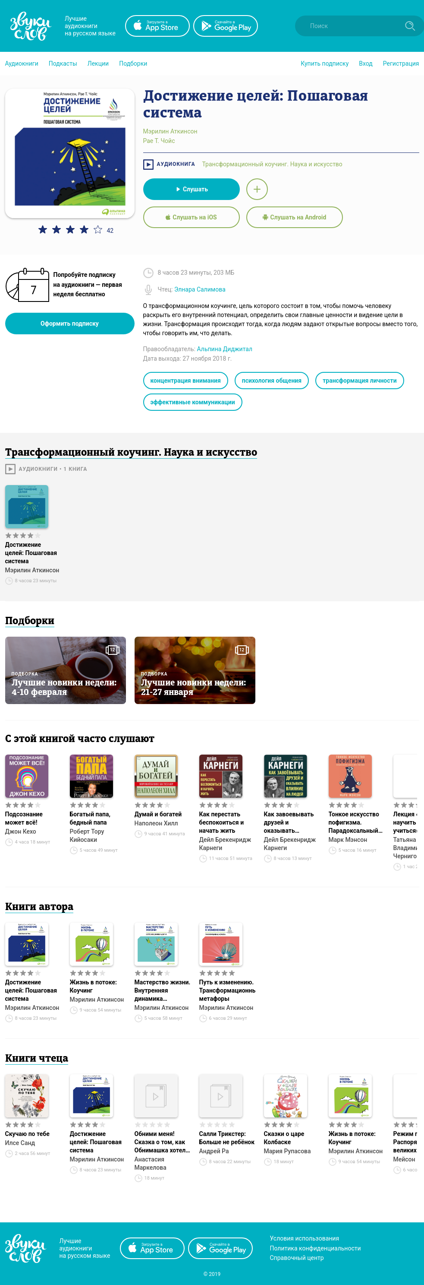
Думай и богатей (158, 814)
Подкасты (63, 63)
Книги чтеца (36, 1059)
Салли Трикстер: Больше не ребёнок (227, 1137)
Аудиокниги (21, 63)
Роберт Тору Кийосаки (87, 835)
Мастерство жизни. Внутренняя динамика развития (163, 991)
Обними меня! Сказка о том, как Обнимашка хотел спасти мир (160, 1142)
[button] (21, 63)
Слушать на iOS (191, 217)
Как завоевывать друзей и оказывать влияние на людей (290, 823)
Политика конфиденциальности (315, 1248)
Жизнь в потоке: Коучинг (93, 986)
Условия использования (304, 1238)
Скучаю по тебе (27, 1133)
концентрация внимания (186, 380)
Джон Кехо (20, 831)
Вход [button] (365, 63)
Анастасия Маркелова (150, 1163)
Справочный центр (297, 1257)
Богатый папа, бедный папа (90, 818)
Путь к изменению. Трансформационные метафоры (227, 990)
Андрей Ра (214, 1151)
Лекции (98, 63)
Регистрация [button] (401, 63)
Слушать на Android (295, 217)
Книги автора (39, 907)
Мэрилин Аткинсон (32, 570)
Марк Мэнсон (348, 839)
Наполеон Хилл (156, 823)
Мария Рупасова (287, 1151)
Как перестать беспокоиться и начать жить (221, 822)
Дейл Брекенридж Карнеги (225, 843)
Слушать (191, 189)
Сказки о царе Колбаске (284, 1137)
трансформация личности (359, 380)
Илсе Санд (20, 1142)
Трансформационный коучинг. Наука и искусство (272, 164)
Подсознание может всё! (24, 818)
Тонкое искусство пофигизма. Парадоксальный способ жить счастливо (354, 823)
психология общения (272, 380)
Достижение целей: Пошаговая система (31, 553)
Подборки (133, 63)
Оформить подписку (70, 323)
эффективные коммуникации (193, 402)
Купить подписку (325, 63)
